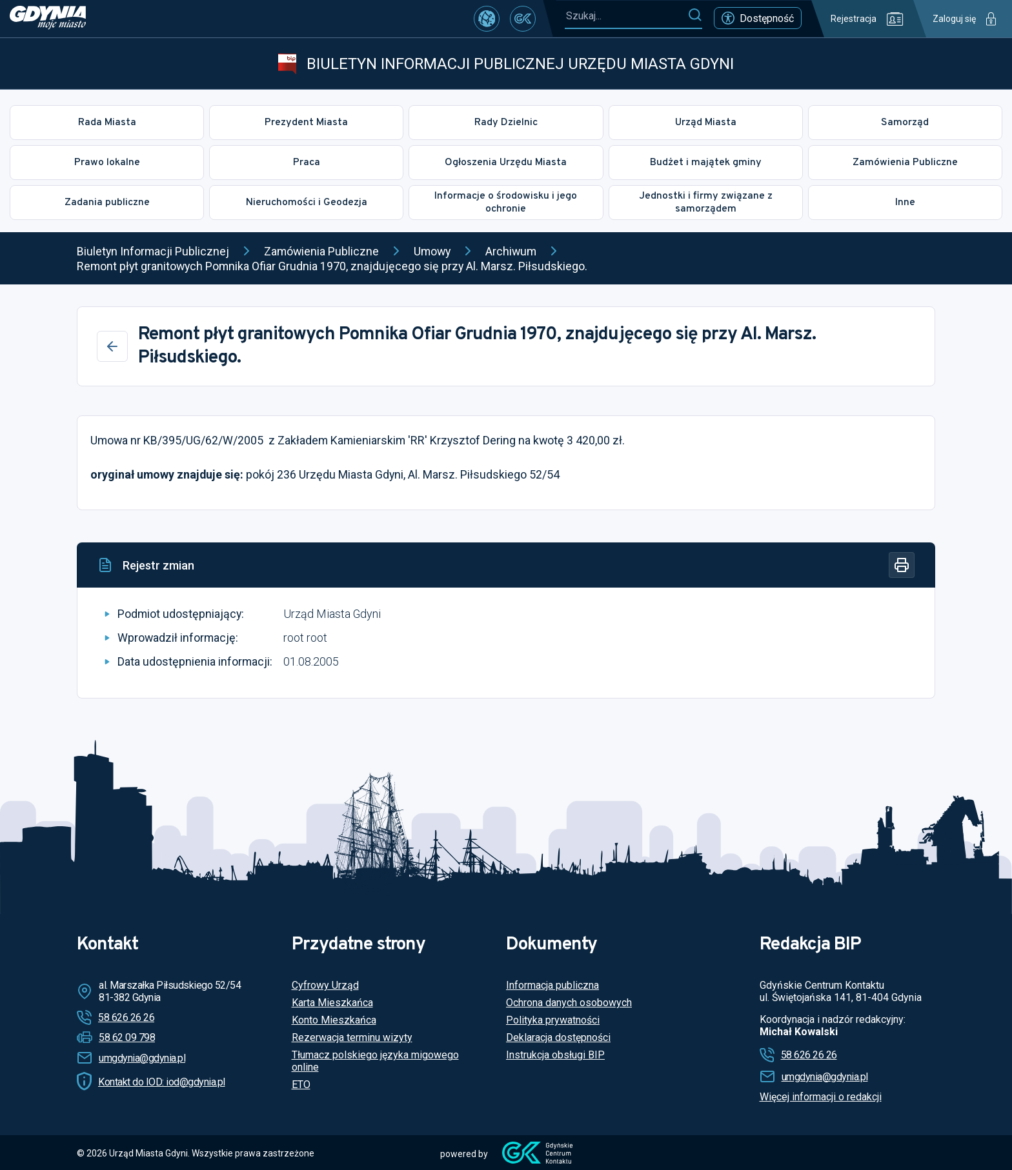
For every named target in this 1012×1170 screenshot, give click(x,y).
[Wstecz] (112, 346)
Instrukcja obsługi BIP (555, 1055)
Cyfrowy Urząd (325, 985)
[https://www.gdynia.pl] (48, 19)
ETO (301, 1084)
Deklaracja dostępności (558, 1037)
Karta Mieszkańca (332, 1002)
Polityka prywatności (553, 1020)
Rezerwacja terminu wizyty (352, 1037)
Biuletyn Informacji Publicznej (153, 251)
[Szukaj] (694, 15)
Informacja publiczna (552, 985)
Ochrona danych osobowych (569, 1002)
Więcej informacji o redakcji (821, 1097)
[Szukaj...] (626, 16)
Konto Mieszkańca (334, 1020)
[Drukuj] (902, 565)
